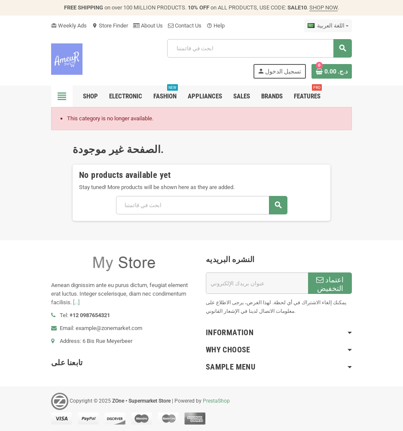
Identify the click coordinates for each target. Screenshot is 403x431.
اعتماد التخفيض (330, 284)
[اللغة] (328, 25)
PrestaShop (216, 401)
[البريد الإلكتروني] (257, 283)
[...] (76, 302)
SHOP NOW (323, 7)
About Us (148, 25)
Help (216, 25)
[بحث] (259, 48)
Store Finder (110, 25)
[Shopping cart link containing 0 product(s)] (331, 71)
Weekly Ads (69, 25)
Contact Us (185, 25)
